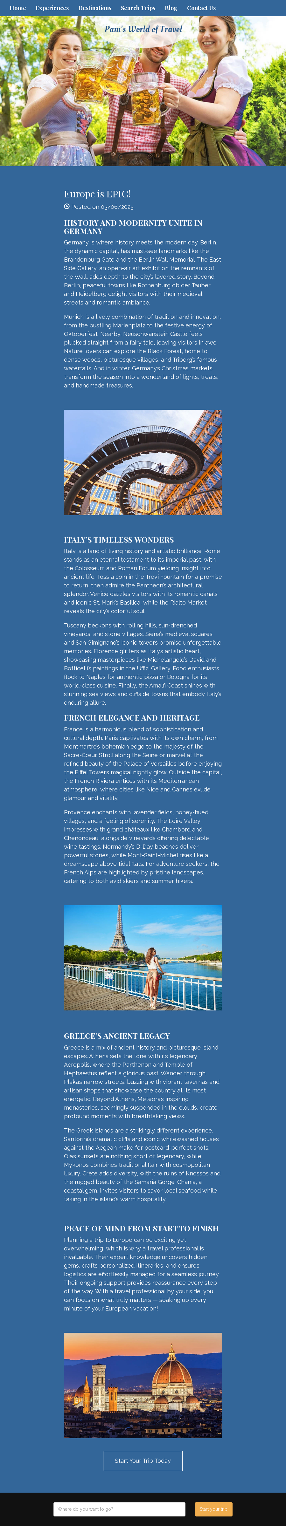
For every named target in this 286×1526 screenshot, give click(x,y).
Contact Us (201, 8)
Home (18, 8)
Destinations (94, 8)
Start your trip (213, 1509)
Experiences (52, 8)
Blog (171, 8)
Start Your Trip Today (143, 1460)
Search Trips (138, 8)
